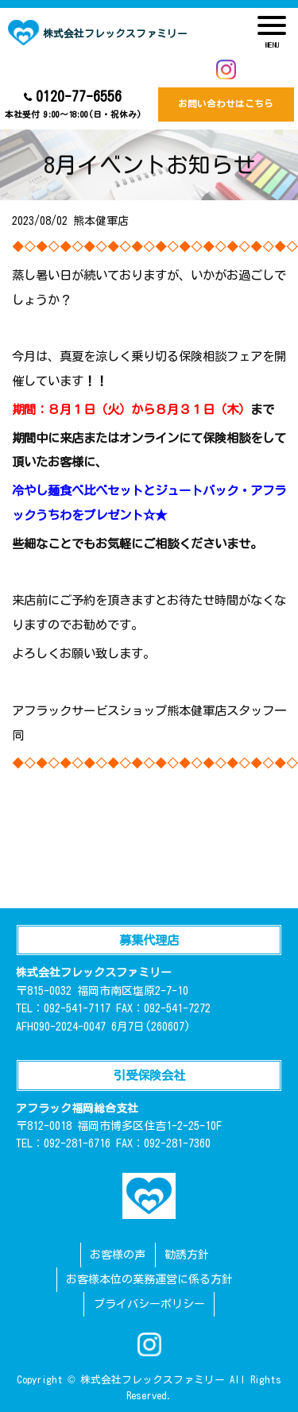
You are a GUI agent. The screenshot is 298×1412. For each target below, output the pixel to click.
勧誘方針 (186, 1254)
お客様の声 (117, 1254)
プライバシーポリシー (149, 1303)
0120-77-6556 (72, 105)
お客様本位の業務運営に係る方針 (149, 1279)
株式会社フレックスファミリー (98, 32)
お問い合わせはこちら (225, 103)
